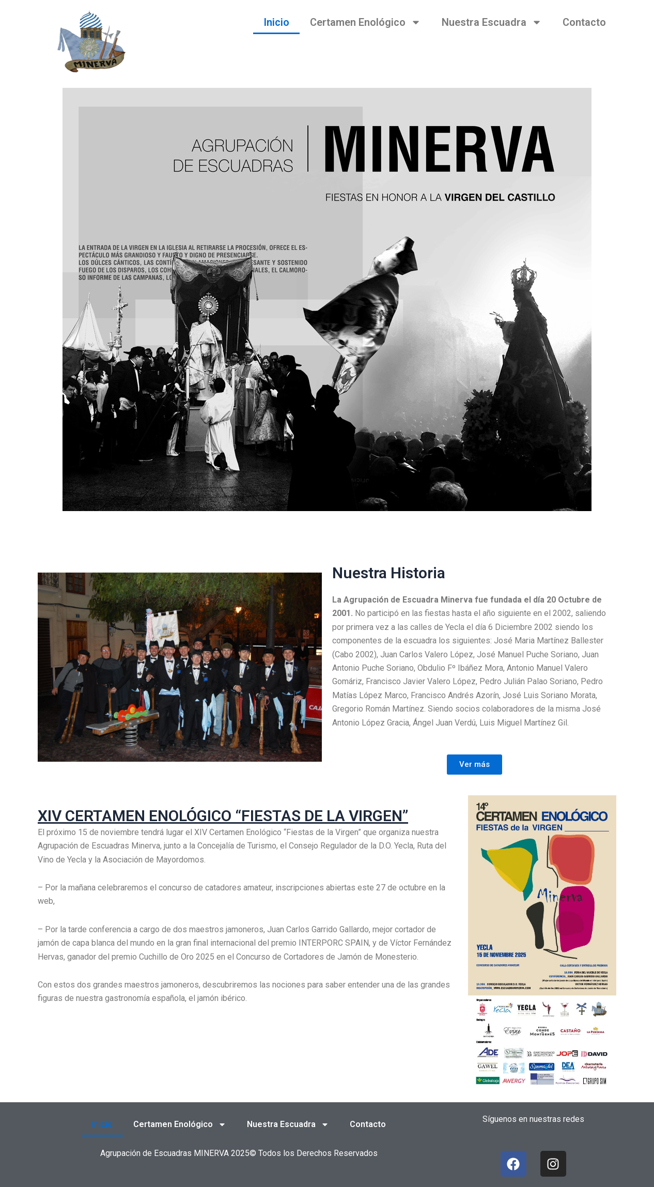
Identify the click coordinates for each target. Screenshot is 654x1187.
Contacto (584, 22)
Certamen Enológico (365, 22)
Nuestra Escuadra (492, 22)
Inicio (276, 22)
